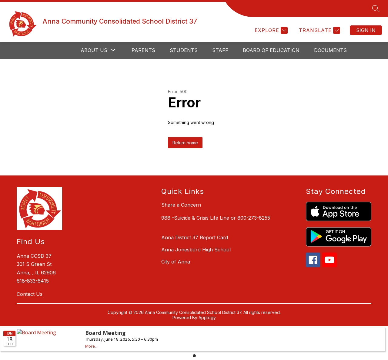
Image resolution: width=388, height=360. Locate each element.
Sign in (366, 30)
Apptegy (207, 317)
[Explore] (270, 30)
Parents (143, 50)
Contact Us (29, 294)
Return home (185, 142)
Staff (220, 50)
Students (184, 50)
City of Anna (175, 262)
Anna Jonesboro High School (196, 250)
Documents (330, 50)
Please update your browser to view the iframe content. (194, 342)
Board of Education (271, 50)
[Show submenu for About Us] (94, 50)
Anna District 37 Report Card (194, 237)
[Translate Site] (318, 30)
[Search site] (376, 8)
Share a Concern (181, 205)
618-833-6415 (33, 281)
